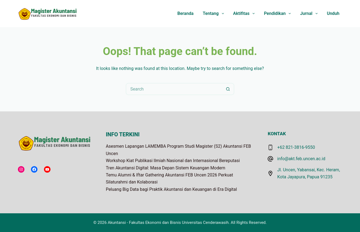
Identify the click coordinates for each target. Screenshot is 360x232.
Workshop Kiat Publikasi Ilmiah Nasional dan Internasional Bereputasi (173, 160)
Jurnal (310, 13)
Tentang (214, 13)
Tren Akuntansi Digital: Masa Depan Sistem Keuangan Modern (165, 167)
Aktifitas (245, 13)
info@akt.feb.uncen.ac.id (301, 158)
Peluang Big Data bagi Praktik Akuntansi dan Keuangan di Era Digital (171, 189)
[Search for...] (174, 89)
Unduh (333, 13)
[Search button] (228, 89)
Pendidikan (278, 13)
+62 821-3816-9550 (296, 147)
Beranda (185, 13)
